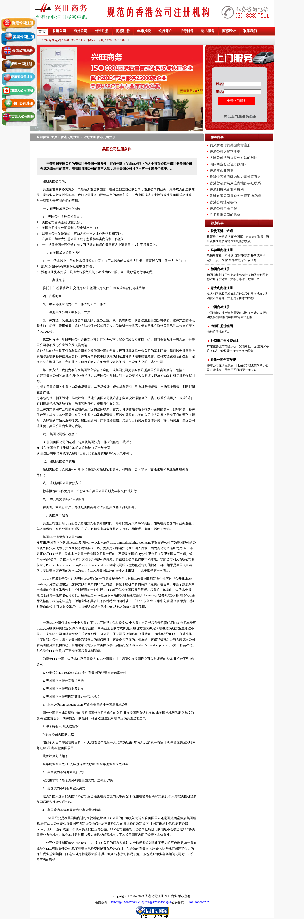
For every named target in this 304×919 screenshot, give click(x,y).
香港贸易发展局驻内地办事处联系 (235, 183)
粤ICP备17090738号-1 (126, 902)
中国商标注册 (220, 307)
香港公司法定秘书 (223, 202)
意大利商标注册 (222, 288)
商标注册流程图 (222, 326)
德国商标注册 (220, 269)
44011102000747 (198, 902)
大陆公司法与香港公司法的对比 (233, 158)
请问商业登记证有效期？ (228, 164)
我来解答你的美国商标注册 (230, 145)
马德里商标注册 (222, 250)
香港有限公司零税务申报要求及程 (235, 196)
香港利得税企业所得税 (227, 189)
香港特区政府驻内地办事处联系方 (235, 177)
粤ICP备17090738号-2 (156, 902)
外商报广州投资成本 (225, 340)
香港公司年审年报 (223, 208)
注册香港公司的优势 (225, 215)
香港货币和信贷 (222, 170)
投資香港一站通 (222, 231)
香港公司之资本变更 (225, 151)
